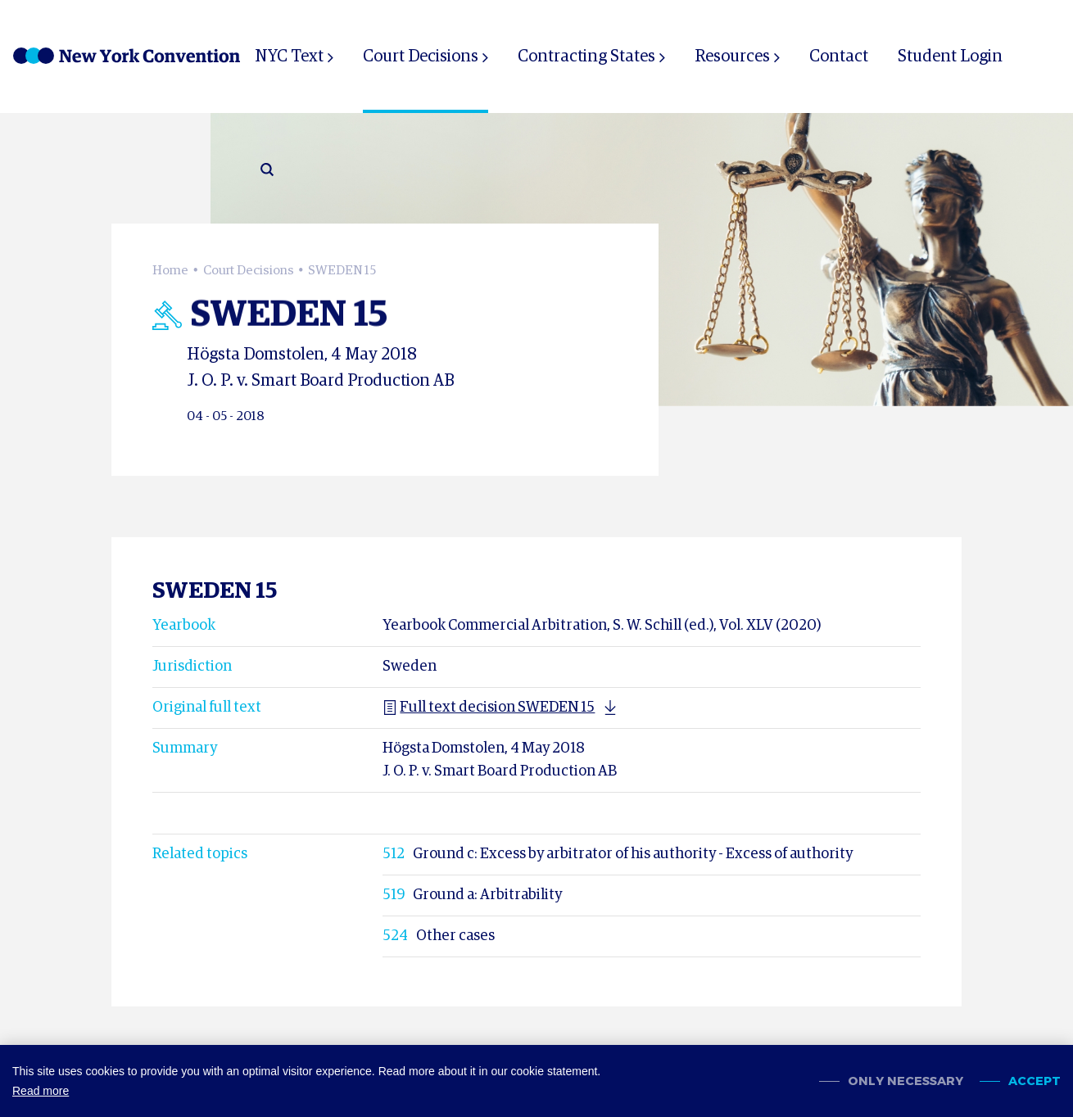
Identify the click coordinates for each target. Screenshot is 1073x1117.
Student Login (950, 56)
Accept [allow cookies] (1034, 1081)
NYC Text (289, 56)
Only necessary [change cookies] (905, 1081)
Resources (732, 56)
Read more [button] (40, 1090)
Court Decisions (420, 56)
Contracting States (586, 56)
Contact (838, 56)
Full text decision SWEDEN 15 (489, 707)
